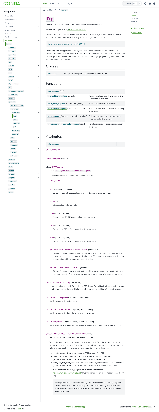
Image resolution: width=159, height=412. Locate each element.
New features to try (12, 19)
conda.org (66, 3)
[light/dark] (145, 3)
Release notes (10, 30)
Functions (134, 19)
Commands (9, 26)
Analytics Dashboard (75, 407)
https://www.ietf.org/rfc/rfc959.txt (67, 373)
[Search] (132, 3)
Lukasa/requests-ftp (77, 29)
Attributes (134, 22)
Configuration (10, 23)
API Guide (8, 40)
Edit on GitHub (137, 28)
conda (45, 3)
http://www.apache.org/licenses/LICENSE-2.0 (66, 44)
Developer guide (11, 37)
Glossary (8, 33)
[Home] (44, 10)
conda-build (55, 3)
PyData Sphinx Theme (141, 407)
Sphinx (18, 409)
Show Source (136, 33)
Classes (133, 15)
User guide (9, 16)
